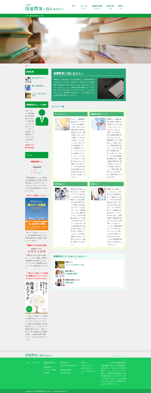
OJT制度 (46, 373)
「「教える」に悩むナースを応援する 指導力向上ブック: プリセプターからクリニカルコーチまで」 (37, 275)
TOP (73, 6)
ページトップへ (121, 356)
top (28, 363)
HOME (28, 5)
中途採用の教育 (71, 273)
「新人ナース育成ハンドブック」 (37, 195)
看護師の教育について (97, 7)
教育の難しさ (110, 7)
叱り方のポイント (87, 365)
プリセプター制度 (50, 370)
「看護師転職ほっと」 (36, 162)
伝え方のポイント (38, 78)
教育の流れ (69, 282)
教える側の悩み (38, 86)
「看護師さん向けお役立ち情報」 (37, 245)
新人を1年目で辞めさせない (69, 366)
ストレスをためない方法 (74, 265)
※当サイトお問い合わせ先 (29, 146)
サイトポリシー (83, 7)
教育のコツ (120, 7)
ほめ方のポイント (87, 368)
